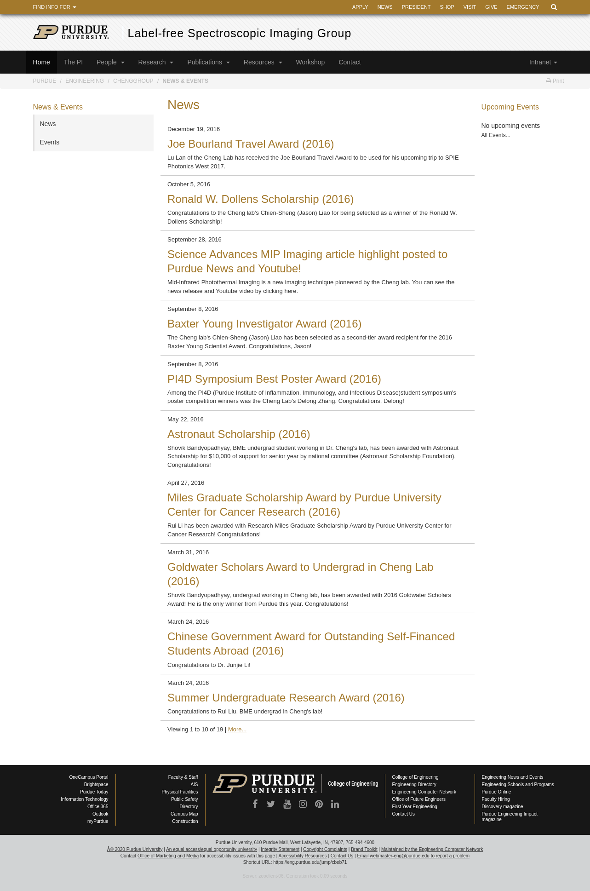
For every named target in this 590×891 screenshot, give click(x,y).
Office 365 (97, 806)
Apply (360, 7)
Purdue (45, 81)
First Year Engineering (414, 806)
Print (555, 81)
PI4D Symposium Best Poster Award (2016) (274, 379)
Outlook (100, 813)
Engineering (84, 81)
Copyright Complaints (325, 849)
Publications (208, 62)
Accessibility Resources (303, 855)
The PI (73, 62)
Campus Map (184, 813)
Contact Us (403, 813)
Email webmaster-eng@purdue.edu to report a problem (413, 855)
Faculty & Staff (183, 777)
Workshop (310, 62)
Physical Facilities (180, 791)
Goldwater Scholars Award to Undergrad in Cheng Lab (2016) (300, 574)
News (385, 7)
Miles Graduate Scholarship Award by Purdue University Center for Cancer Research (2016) (304, 504)
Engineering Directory (414, 784)
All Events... (495, 135)
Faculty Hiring (496, 799)
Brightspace (96, 784)
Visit (470, 7)
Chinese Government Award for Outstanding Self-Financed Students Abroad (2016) (311, 643)
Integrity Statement (280, 849)
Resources (263, 62)
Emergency (523, 7)
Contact (349, 62)
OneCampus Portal (88, 777)
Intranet (543, 62)
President (416, 7)
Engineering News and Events (513, 777)
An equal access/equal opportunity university (211, 849)
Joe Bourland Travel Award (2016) (250, 144)
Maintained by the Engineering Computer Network (432, 849)
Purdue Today (94, 791)
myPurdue (98, 821)
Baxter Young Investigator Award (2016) (264, 323)
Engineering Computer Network (424, 791)
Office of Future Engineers (419, 799)
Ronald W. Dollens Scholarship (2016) (260, 199)
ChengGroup (133, 81)
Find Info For (54, 7)
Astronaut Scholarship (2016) (238, 434)
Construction (185, 821)
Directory (188, 806)
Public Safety (184, 799)
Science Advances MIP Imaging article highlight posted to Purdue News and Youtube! (307, 261)
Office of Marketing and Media (168, 855)
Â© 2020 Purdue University (135, 849)
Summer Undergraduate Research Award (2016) (286, 697)
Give (491, 7)
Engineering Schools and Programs (518, 784)
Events (50, 142)
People (110, 62)
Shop (447, 7)
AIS (194, 784)
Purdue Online (496, 791)
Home (41, 62)
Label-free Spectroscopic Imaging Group (240, 33)
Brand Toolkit (364, 849)
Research (156, 62)
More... (237, 729)
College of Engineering (415, 777)
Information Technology (84, 799)
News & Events (185, 81)
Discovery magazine (502, 806)
